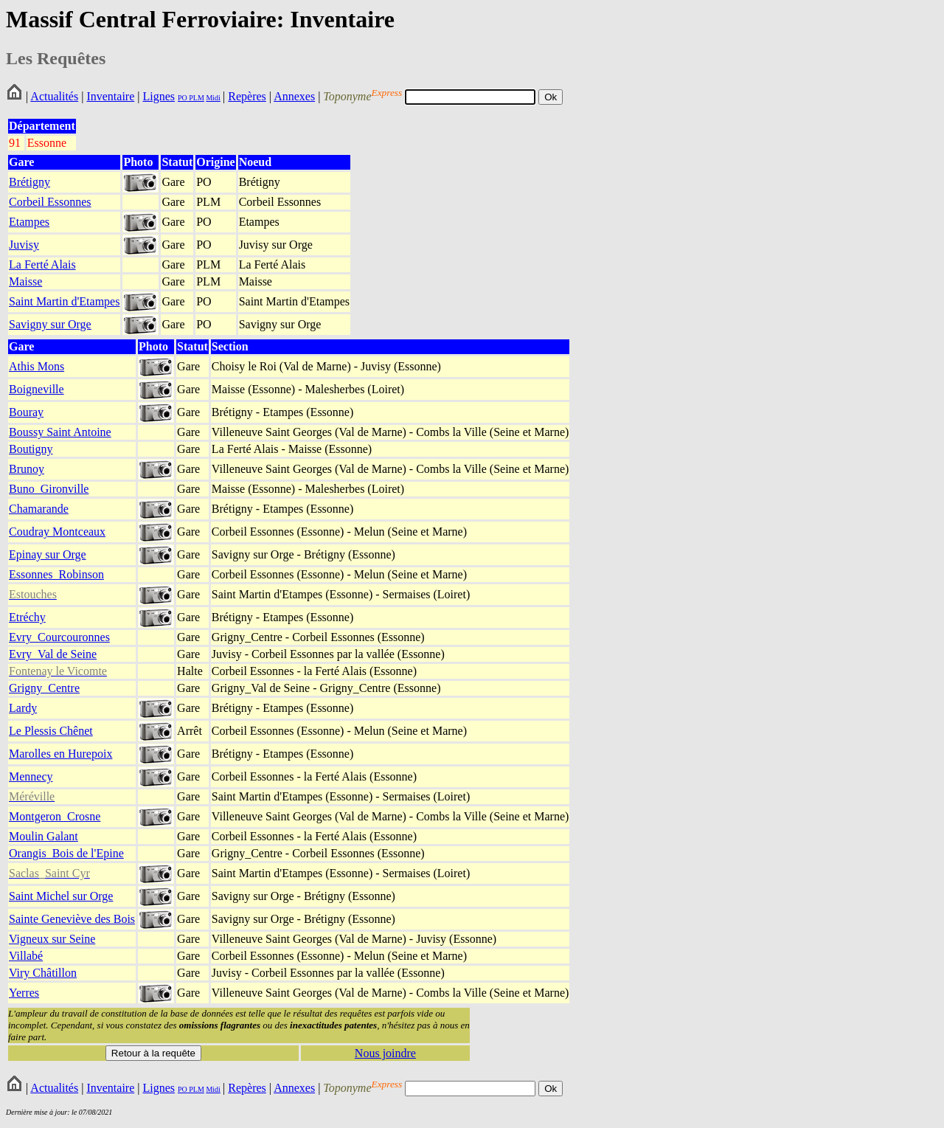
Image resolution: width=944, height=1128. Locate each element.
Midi (213, 98)
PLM (195, 98)
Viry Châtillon (43, 972)
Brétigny (29, 182)
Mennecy (31, 776)
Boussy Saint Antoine (60, 432)
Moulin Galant (43, 836)
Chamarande (39, 508)
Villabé (26, 955)
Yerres (24, 992)
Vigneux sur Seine (52, 938)
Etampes (29, 221)
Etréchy (27, 617)
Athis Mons (36, 366)
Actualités (54, 96)
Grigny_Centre (44, 688)
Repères (247, 96)
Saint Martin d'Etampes (64, 301)
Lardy (23, 708)
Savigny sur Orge (50, 324)
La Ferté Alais (42, 264)
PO (182, 98)
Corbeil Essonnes (50, 202)
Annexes (294, 96)
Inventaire (110, 96)
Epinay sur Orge (47, 554)
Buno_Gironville (48, 488)
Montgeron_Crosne (54, 816)
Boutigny (31, 449)
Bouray (26, 412)
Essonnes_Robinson (56, 574)
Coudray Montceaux (57, 531)
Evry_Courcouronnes (59, 637)
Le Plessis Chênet (51, 730)
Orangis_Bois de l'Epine (66, 853)
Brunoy (26, 469)
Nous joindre (385, 1053)
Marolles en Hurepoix (60, 753)
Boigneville (36, 389)
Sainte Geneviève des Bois (72, 919)
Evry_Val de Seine (53, 654)
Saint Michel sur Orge (61, 896)
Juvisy (24, 244)
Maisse (25, 281)
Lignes (158, 96)
